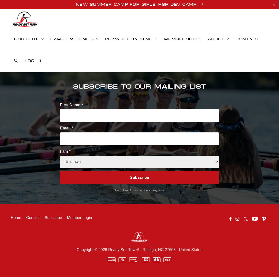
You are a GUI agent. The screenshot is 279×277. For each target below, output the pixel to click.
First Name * (71, 105)
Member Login (79, 218)
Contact (33, 218)
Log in (33, 60)
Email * (66, 128)
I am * (65, 151)
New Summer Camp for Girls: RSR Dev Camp (139, 4)
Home (16, 218)
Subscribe (53, 218)
